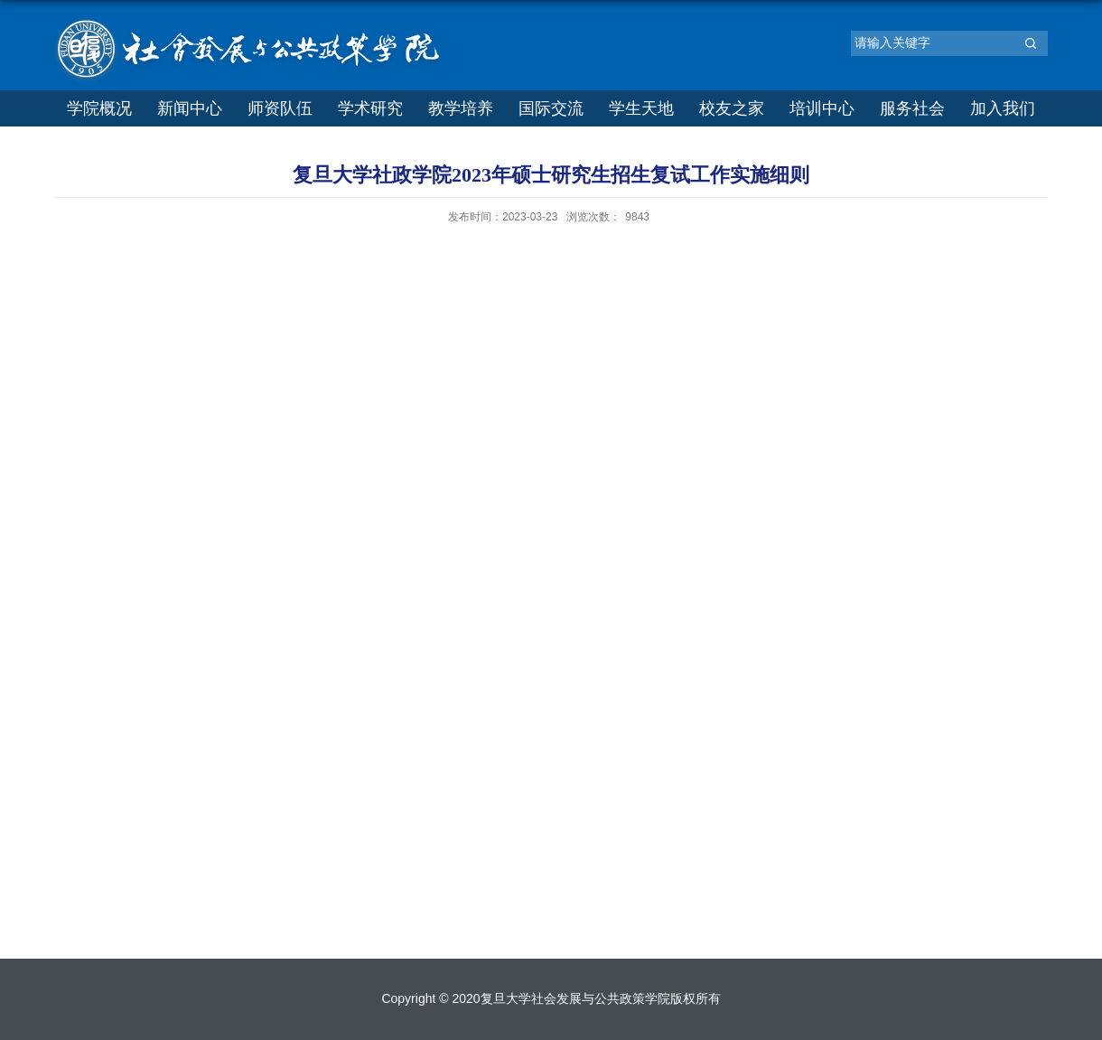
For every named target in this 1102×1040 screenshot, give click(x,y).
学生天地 (641, 108)
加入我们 (1002, 108)
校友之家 (731, 108)
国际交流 (551, 108)
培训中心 (822, 108)
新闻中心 (189, 108)
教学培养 (460, 108)
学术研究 (370, 108)
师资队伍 (280, 108)
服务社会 (912, 108)
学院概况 (99, 108)
